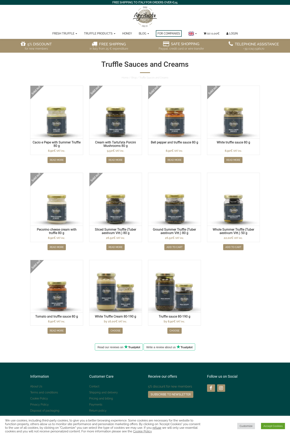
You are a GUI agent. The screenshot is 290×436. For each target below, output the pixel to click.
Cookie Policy (39, 398)
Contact (94, 386)
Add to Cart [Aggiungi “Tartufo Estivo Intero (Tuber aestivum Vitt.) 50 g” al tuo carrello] (233, 247)
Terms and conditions (44, 392)
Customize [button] (246, 426)
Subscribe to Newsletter (171, 394)
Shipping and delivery (103, 392)
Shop (134, 77)
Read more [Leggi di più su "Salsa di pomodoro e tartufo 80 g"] (57, 330)
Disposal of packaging (44, 410)
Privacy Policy (39, 404)
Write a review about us (169, 347)
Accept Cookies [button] (273, 426)
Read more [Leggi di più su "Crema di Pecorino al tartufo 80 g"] (57, 247)
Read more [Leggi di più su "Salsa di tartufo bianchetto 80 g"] (233, 160)
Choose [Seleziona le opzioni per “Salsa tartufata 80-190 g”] (174, 330)
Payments (95, 404)
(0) (212, 33)
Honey (127, 33)
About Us (36, 386)
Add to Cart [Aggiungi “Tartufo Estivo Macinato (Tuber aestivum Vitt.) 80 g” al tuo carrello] (174, 247)
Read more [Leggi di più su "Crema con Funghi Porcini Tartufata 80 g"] (115, 160)
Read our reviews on (118, 347)
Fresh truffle (64, 33)
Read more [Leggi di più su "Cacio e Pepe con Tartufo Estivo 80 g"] (57, 160)
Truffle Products (99, 33)
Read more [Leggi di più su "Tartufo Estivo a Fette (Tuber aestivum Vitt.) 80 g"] (115, 247)
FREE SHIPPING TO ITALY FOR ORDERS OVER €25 (145, 2)
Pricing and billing (101, 398)
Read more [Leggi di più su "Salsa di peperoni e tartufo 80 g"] (174, 160)
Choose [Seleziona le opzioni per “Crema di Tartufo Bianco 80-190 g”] (115, 330)
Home (125, 77)
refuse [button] (156, 427)
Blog (144, 33)
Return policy (98, 410)
